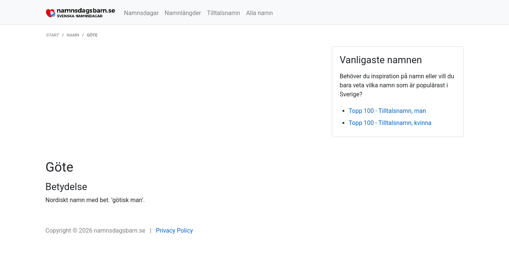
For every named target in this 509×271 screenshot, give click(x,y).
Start (52, 35)
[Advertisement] (183, 102)
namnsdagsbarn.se (119, 230)
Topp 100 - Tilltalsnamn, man (387, 110)
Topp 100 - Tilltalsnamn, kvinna (390, 122)
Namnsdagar (141, 13)
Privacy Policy (174, 230)
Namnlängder (183, 13)
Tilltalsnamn (223, 13)
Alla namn (259, 13)
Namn (73, 35)
